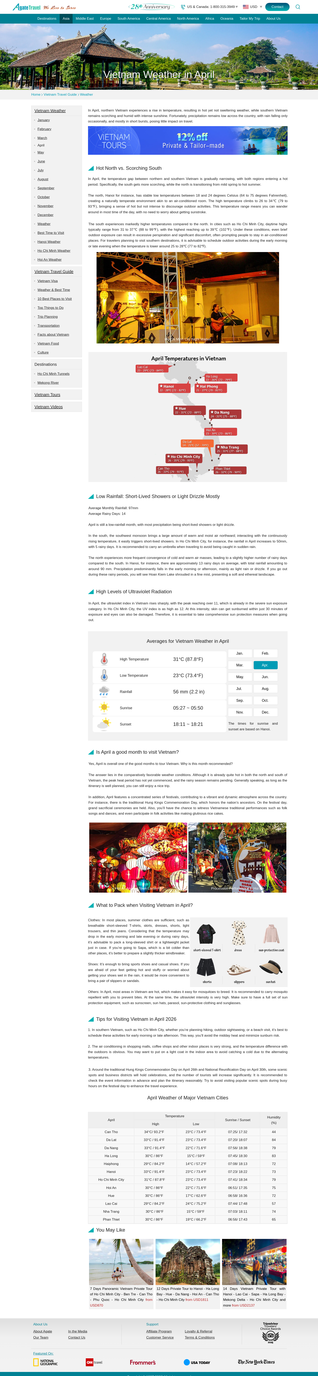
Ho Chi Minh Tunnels (54, 374)
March (42, 138)
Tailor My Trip (250, 19)
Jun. (265, 677)
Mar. (239, 665)
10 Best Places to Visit (55, 299)
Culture (43, 352)
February (44, 129)
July (41, 170)
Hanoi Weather (49, 242)
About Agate (42, 1331)
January (44, 120)
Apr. (265, 665)
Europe (105, 19)
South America (128, 19)
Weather (86, 94)
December (45, 215)
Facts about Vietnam (53, 335)
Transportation (49, 326)
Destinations (47, 19)
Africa (209, 19)
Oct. (265, 700)
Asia (66, 19)
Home (35, 94)
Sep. (240, 700)
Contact (278, 7)
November (45, 206)
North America (188, 19)
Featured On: (154, 1360)
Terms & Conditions (200, 1337)
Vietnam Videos (48, 407)
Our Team (40, 1337)
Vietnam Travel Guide (60, 94)
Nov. (240, 712)
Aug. (265, 689)
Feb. (265, 653)
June (41, 161)
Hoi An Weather (50, 260)
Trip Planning (48, 317)
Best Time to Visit (51, 233)
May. (240, 677)
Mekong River (48, 383)
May (41, 152)
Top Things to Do (50, 308)
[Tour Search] (298, 7)
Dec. (265, 712)
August (43, 179)
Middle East (85, 19)
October (44, 197)
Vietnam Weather (50, 110)
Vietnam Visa (48, 281)
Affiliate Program (159, 1331)
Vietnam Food (48, 343)
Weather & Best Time (54, 290)
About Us (273, 19)
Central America (158, 19)
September (46, 188)
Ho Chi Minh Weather (54, 251)
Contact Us (76, 1337)
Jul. (239, 689)
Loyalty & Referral (198, 1331)
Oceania (226, 19)
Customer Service (160, 1337)
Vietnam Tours (47, 394)
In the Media (77, 1331)
